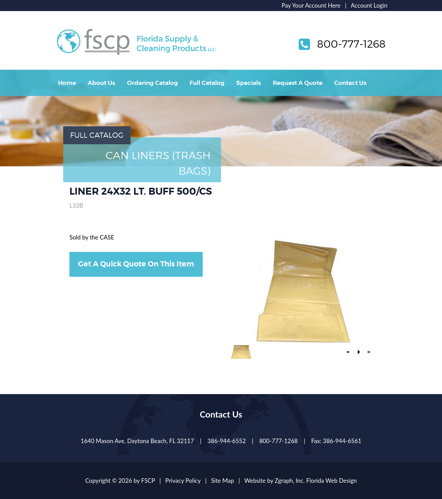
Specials (248, 83)
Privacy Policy (183, 480)
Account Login (369, 5)
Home (67, 83)
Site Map (222, 480)
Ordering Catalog (152, 83)
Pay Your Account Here (311, 5)
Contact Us (350, 83)
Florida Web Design (331, 480)
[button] (348, 352)
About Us (101, 83)
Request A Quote (298, 83)
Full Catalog (207, 83)
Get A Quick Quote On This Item (136, 264)
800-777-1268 (351, 44)
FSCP (148, 480)
